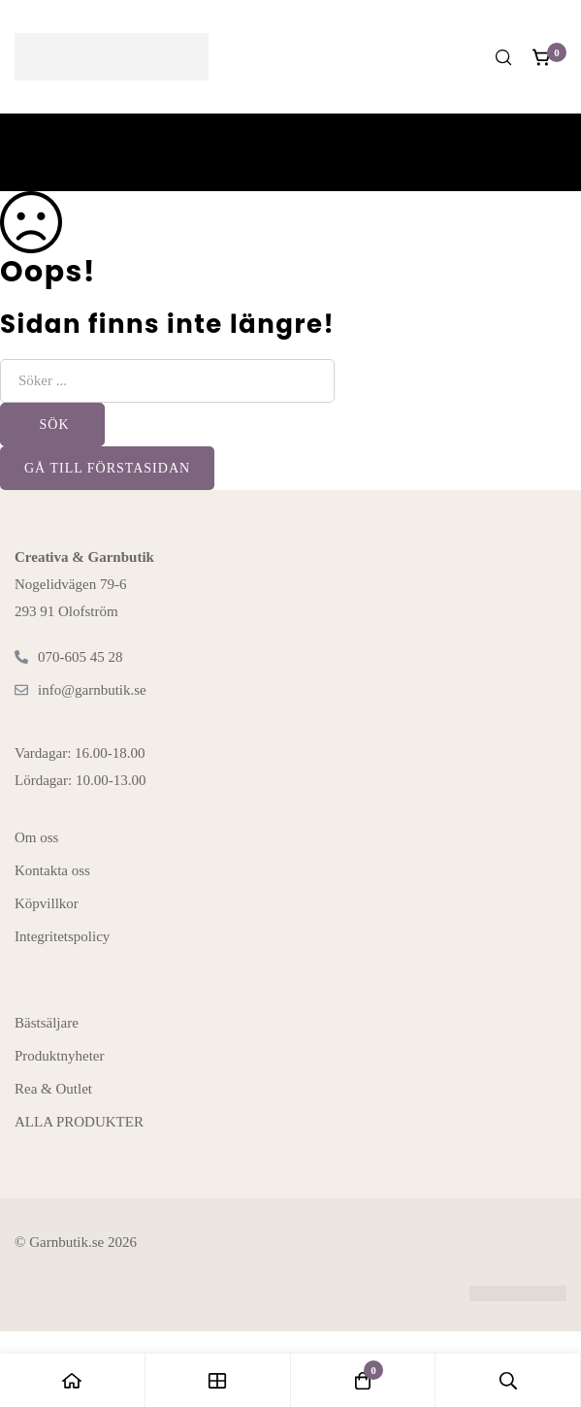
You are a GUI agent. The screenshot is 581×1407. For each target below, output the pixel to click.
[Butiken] (218, 1380)
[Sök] (503, 57)
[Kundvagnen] (542, 57)
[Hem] (72, 1380)
